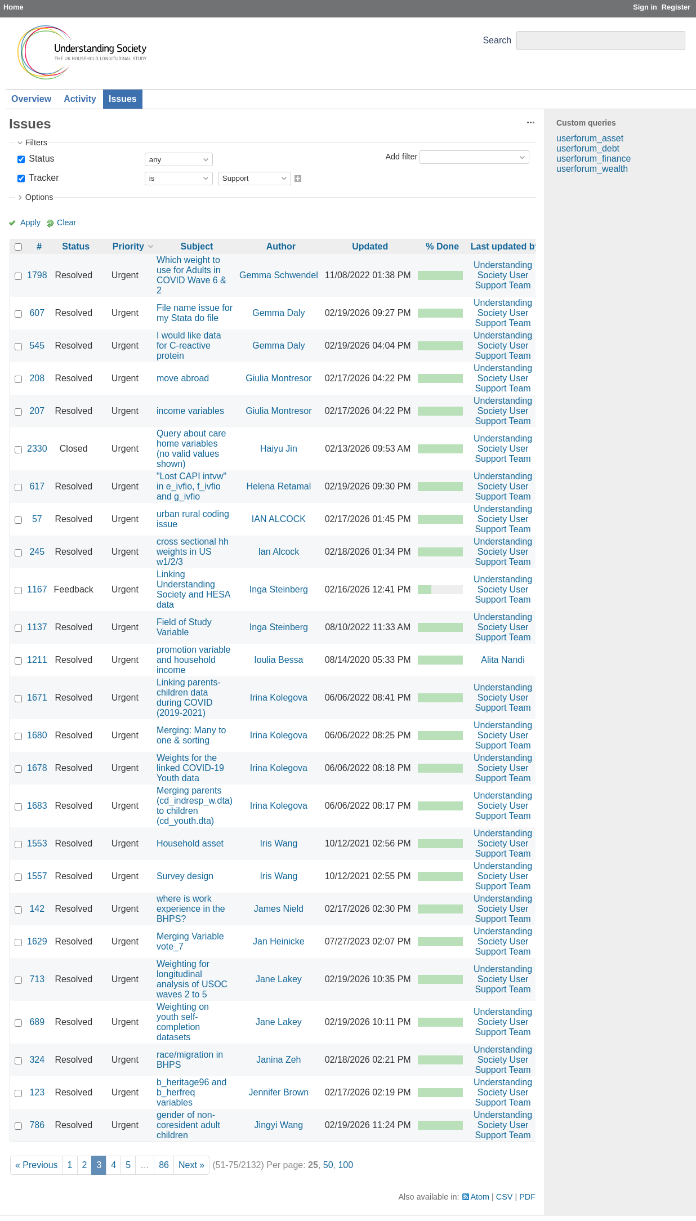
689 (36, 1022)
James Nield (279, 908)
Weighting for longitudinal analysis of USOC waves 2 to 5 (192, 979)
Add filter (401, 156)
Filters (36, 142)
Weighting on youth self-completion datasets (183, 1022)
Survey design (185, 876)
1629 (37, 941)
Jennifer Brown (279, 1092)
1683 (37, 805)
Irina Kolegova (278, 697)
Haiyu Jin (278, 448)
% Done (442, 246)
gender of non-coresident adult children (188, 1125)
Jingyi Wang (279, 1125)
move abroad (183, 378)
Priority (128, 246)
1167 (37, 589)
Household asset (190, 843)
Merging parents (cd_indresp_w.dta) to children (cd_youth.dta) (195, 806)
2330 (37, 448)
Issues (123, 99)
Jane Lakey (279, 979)
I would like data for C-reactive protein (189, 345)
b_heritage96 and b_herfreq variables (192, 1092)
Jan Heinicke (279, 941)
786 (36, 1125)
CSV (504, 1196)
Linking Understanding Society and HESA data (193, 589)
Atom (480, 1196)
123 (36, 1092)
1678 (37, 768)
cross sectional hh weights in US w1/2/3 (193, 552)
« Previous (36, 1165)
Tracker (42, 177)
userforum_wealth (592, 168)
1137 (37, 627)
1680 (37, 735)
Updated (370, 246)
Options (39, 197)
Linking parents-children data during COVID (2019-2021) (189, 698)
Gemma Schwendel (278, 275)
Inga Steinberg (278, 589)
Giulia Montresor (278, 378)
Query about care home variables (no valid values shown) (191, 449)
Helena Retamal (279, 486)
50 (328, 1165)
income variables (190, 411)
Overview (31, 99)
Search (497, 40)
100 (345, 1165)
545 (36, 345)
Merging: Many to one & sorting (191, 735)
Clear (66, 222)
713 (36, 979)
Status (40, 158)
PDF (527, 1196)
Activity (80, 99)
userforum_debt (587, 148)
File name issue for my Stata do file (195, 313)
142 (36, 908)
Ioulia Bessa (278, 660)
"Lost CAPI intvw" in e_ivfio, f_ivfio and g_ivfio (191, 486)
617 (36, 486)
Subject (197, 246)
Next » (191, 1165)
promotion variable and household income (194, 660)
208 (36, 378)
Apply (30, 222)
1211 (37, 660)
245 (36, 551)
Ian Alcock (278, 551)
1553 (37, 843)
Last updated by (505, 246)
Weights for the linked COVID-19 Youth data (190, 768)
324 (36, 1059)
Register (676, 7)
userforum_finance (593, 158)
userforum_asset (589, 138)
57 (37, 519)
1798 (37, 275)
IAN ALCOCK (279, 519)
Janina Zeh (278, 1059)
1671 (37, 697)
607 (36, 313)
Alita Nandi (502, 660)
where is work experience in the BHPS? (191, 909)
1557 (37, 876)
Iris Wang (278, 843)
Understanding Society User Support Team (503, 275)
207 (36, 411)
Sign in (645, 7)
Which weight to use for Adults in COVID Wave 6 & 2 (191, 275)
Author (281, 246)
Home (13, 7)
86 (164, 1165)
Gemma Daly (278, 313)
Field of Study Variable (184, 627)
